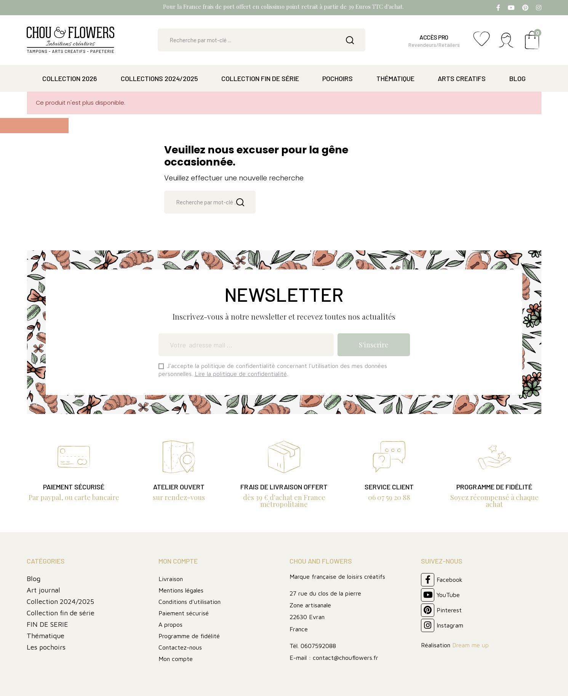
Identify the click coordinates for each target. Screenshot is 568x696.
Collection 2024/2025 (60, 601)
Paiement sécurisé (183, 613)
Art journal (43, 590)
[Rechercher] (261, 40)
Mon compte (175, 658)
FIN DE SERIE (47, 624)
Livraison (170, 578)
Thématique (45, 636)
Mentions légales (180, 590)
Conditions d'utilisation (189, 601)
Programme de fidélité (189, 635)
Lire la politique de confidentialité (241, 373)
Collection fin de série (60, 613)
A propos (170, 624)
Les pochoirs (46, 647)
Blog (33, 579)
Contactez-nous (180, 647)
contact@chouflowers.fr (345, 657)
